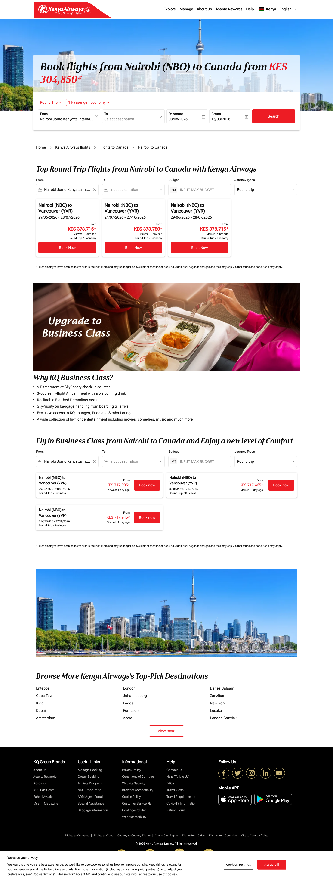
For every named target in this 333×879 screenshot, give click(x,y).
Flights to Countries (77, 835)
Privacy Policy (131, 770)
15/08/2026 (220, 119)
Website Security (133, 783)
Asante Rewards (229, 9)
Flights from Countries (223, 835)
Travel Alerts (175, 790)
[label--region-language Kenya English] (278, 9)
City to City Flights (166, 835)
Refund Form (175, 810)
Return (216, 114)
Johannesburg (135, 695)
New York (217, 703)
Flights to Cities (103, 835)
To (106, 114)
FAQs (170, 783)
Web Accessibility (134, 817)
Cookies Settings (238, 864)
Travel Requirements (180, 797)
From (44, 114)
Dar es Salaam (222, 688)
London (129, 688)
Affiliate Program (90, 783)
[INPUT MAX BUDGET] (203, 190)
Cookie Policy (131, 797)
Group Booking (88, 776)
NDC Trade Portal (90, 790)
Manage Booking (90, 770)
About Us (204, 9)
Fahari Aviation (44, 797)
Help (250, 9)
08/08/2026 (178, 119)
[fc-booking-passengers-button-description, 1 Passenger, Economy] (86, 102)
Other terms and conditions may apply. (259, 267)
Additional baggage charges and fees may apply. (205, 267)
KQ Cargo (40, 783)
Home (41, 147)
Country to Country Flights (134, 835)
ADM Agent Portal (90, 797)
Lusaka (216, 710)
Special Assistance (91, 803)
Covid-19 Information (181, 803)
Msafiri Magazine (45, 803)
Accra (127, 718)
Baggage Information (93, 810)
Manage (186, 9)
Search (273, 116)
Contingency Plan (134, 810)
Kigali (40, 703)
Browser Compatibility (137, 790)
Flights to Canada (114, 147)
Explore (169, 9)
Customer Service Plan (138, 803)
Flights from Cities (193, 835)
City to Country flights (254, 835)
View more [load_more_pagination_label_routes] (166, 731)
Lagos (128, 703)
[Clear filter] (94, 189)
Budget (173, 180)
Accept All (272, 864)
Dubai (41, 710)
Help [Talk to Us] (178, 776)
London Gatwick (223, 718)
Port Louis (131, 710)
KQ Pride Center (44, 790)
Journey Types (244, 180)
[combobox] (67, 119)
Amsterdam (45, 718)
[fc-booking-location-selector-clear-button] (97, 117)
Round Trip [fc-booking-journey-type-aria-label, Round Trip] (49, 102)
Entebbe (43, 688)
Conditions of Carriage (138, 776)
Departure (176, 114)
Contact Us (174, 770)
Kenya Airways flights (72, 147)
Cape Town (45, 695)
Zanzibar (217, 695)
